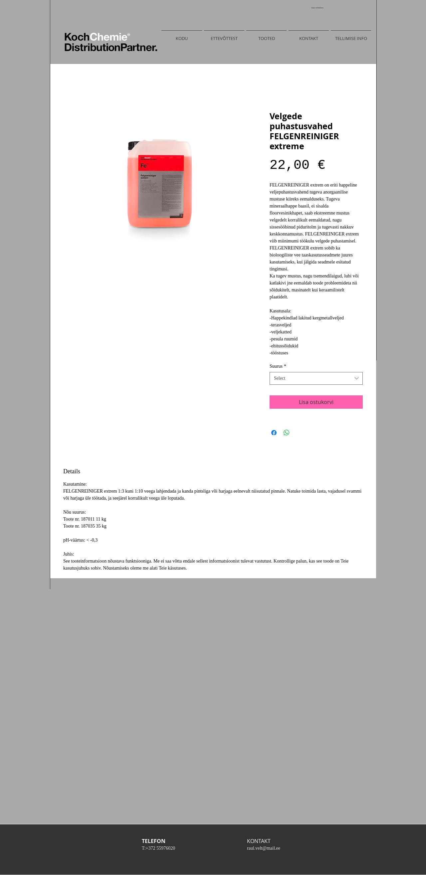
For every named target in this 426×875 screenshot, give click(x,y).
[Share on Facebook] (274, 433)
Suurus (278, 366)
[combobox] (316, 378)
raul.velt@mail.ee (263, 848)
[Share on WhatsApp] (287, 433)
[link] (319, 7)
